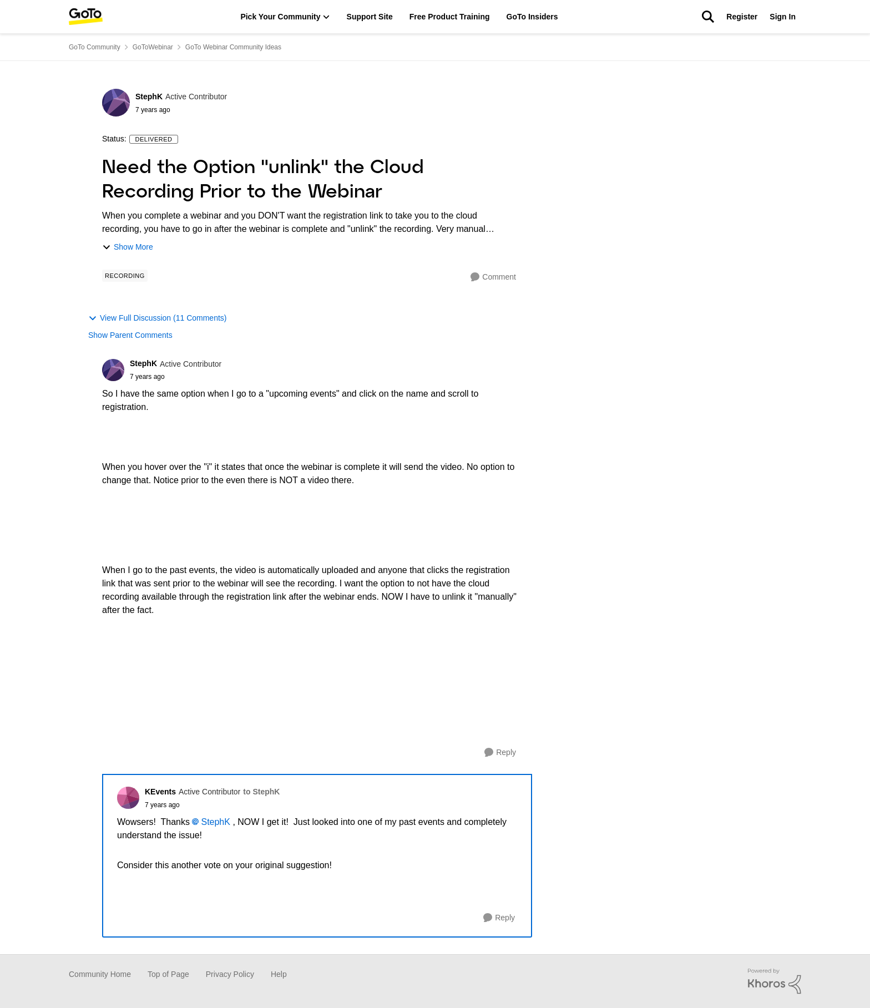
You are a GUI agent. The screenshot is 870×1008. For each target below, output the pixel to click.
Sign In (783, 16)
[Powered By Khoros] (774, 981)
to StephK (261, 791)
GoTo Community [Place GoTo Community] (94, 47)
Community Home (100, 974)
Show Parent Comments (130, 335)
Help (279, 974)
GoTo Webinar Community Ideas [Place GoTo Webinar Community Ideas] (233, 47)
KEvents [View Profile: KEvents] (160, 791)
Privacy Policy (230, 974)
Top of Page (168, 974)
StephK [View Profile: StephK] (149, 96)
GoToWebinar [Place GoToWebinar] (153, 47)
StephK (215, 822)
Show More (127, 247)
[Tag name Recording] (125, 276)
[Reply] (500, 752)
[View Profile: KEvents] (128, 798)
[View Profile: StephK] (116, 102)
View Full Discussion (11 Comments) (157, 318)
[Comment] (493, 277)
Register (741, 16)
